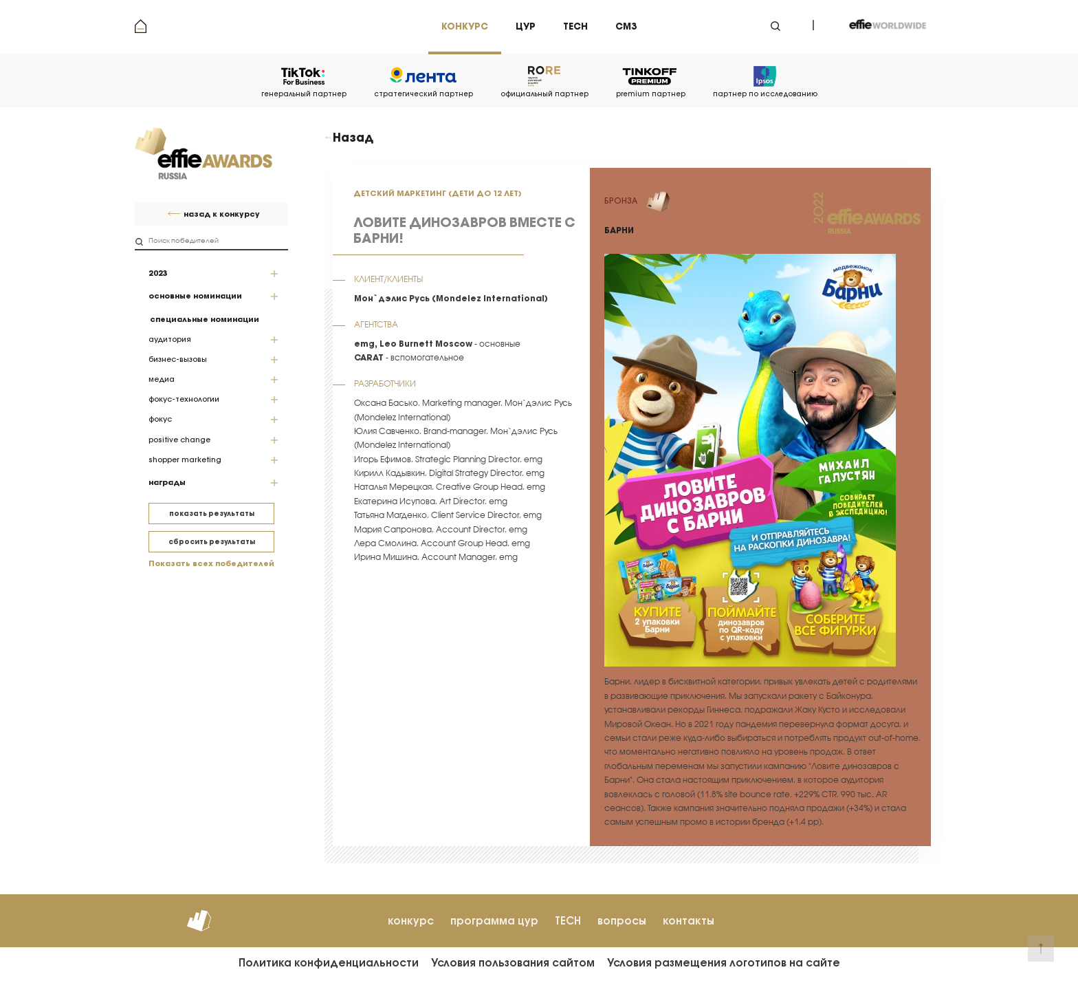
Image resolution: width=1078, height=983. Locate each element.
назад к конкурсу (222, 214)
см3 (626, 26)
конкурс (411, 921)
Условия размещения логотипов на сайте (723, 962)
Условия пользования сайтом (513, 962)
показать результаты (211, 513)
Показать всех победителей (211, 563)
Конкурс (464, 26)
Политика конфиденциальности (329, 962)
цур (526, 26)
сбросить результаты (211, 541)
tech (575, 26)
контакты (688, 921)
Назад (353, 137)
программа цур (494, 921)
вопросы (621, 921)
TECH (568, 921)
